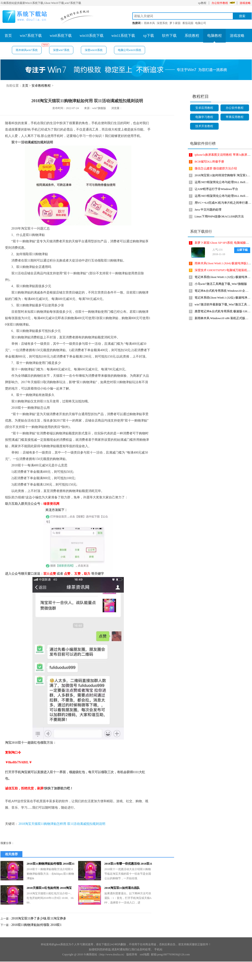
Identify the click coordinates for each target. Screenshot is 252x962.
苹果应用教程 (235, 117)
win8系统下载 (61, 35)
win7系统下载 (31, 35)
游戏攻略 (245, 3)
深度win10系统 (94, 50)
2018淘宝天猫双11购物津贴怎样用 (42, 824)
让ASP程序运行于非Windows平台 (216, 189)
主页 (25, 85)
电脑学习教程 (204, 117)
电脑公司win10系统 (129, 50)
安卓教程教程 (41, 85)
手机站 (158, 949)
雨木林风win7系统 (29, 49)
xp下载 (148, 35)
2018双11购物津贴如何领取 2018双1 (36, 925)
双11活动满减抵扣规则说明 (86, 824)
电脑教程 (214, 35)
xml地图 (144, 954)
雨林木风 (149, 23)
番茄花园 (187, 23)
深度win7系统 (61, 50)
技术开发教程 (204, 126)
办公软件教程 (220, 3)
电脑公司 (200, 23)
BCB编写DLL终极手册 (209, 161)
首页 (8, 35)
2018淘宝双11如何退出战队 (122, 888)
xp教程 (202, 3)
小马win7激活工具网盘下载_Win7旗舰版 (221, 284)
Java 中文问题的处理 (208, 209)
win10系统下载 (91, 35)
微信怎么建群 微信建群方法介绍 (216, 168)
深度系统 (162, 23)
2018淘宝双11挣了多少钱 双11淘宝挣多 (38, 918)
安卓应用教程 (204, 108)
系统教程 (192, 35)
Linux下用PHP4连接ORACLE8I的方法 (219, 216)
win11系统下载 (123, 35)
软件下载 (169, 35)
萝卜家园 (175, 23)
